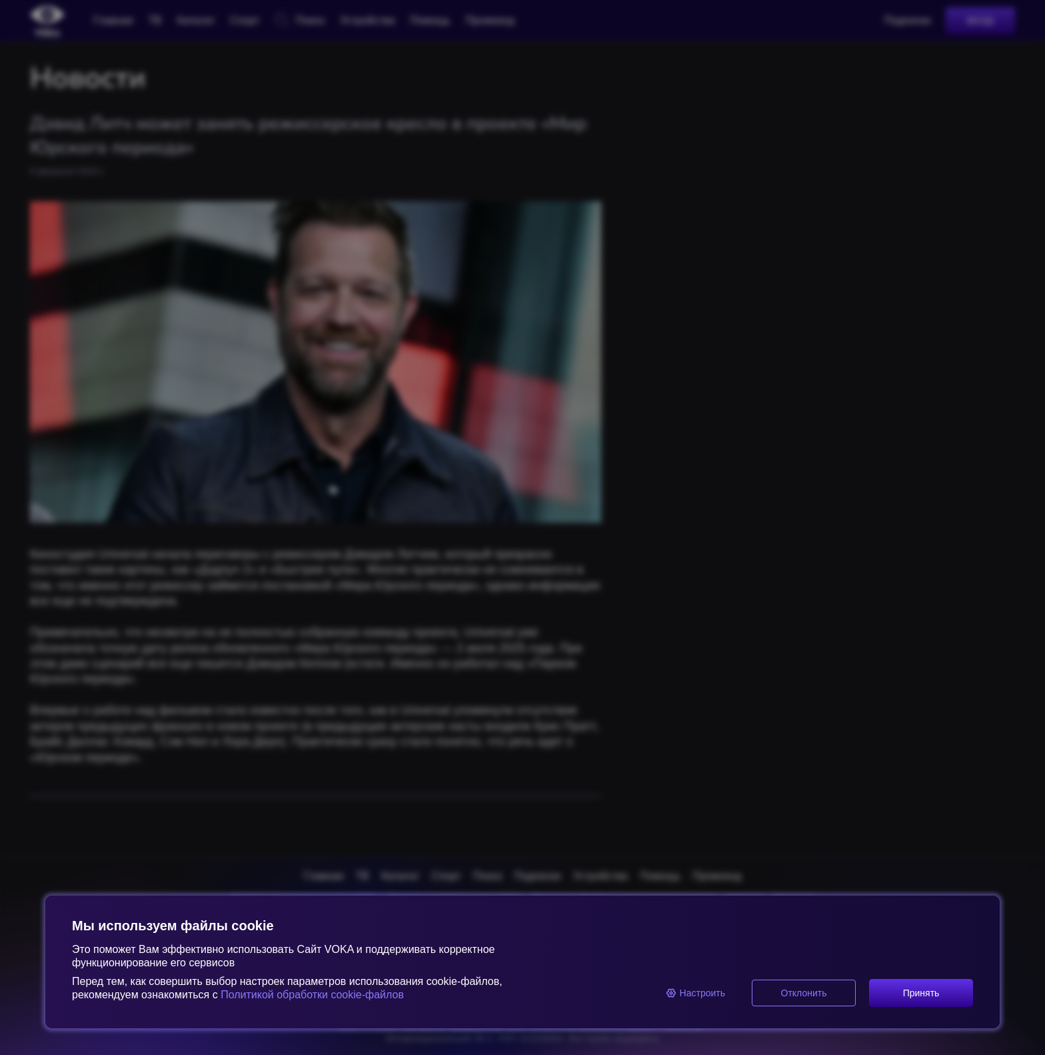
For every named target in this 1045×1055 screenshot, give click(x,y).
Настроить (695, 993)
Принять (921, 993)
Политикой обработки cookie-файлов (311, 994)
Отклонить (804, 993)
